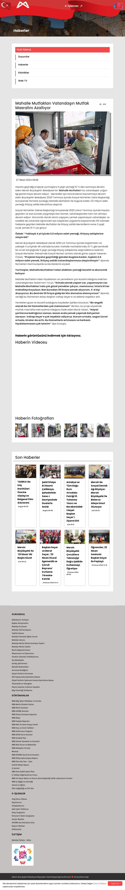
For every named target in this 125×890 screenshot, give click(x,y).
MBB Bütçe (16, 718)
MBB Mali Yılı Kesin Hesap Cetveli (25, 725)
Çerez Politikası (99, 883)
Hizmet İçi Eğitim (18, 785)
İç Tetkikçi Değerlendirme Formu (24, 775)
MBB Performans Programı (22, 731)
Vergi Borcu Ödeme (19, 799)
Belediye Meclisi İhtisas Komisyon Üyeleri (28, 643)
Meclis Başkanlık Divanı (21, 650)
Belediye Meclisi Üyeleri (21, 647)
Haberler (23, 64)
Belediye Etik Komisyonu (21, 630)
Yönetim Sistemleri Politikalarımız (25, 657)
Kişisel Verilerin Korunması (22, 674)
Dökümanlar (16, 829)
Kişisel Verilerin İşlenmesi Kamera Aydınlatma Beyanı (33, 680)
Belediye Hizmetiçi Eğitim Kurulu (25, 637)
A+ (104, 103)
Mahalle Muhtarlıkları (20, 667)
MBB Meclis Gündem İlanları (23, 704)
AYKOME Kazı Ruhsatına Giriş (23, 823)
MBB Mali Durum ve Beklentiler (24, 745)
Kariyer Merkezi (18, 819)
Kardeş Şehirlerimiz (19, 664)
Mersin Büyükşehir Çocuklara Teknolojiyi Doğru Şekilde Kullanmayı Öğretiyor (74, 558)
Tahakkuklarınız (18, 806)
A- (101, 103)
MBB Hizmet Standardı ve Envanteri (26, 741)
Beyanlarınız (17, 802)
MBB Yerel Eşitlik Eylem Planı (23, 772)
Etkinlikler (23, 72)
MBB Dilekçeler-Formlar (21, 748)
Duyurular (23, 56)
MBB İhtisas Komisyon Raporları (24, 715)
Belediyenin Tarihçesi (20, 620)
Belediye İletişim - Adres (21, 840)
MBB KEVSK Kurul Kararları (22, 735)
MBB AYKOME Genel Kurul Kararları (25, 755)
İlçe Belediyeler (18, 660)
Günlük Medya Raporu (20, 765)
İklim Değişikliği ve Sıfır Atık (23, 788)
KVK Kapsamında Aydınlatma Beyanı (26, 677)
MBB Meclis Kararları (20, 708)
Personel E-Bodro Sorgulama (23, 816)
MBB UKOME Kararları (20, 711)
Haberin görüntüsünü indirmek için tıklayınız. (48, 336)
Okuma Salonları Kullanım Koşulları (26, 687)
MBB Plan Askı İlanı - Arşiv (22, 762)
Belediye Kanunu (18, 640)
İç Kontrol (16, 768)
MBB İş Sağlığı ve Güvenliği (22, 782)
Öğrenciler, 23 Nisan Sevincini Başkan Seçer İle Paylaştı (99, 554)
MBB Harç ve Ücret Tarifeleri (23, 728)
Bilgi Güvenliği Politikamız (22, 690)
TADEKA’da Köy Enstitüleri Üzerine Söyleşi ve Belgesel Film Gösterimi (25, 492)
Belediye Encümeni (19, 627)
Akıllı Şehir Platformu (20, 809)
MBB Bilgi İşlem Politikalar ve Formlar (26, 701)
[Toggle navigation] (119, 6)
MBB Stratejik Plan (19, 738)
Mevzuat (15, 751)
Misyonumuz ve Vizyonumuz (23, 653)
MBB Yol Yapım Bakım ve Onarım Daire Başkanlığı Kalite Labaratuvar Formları (42, 778)
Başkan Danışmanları (20, 623)
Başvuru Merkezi (18, 826)
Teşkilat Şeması (18, 633)
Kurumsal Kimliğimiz (20, 670)
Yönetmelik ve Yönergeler (22, 684)
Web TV (22, 80)
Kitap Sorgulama (18, 813)
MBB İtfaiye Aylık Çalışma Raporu (25, 758)
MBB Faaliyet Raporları (21, 721)
